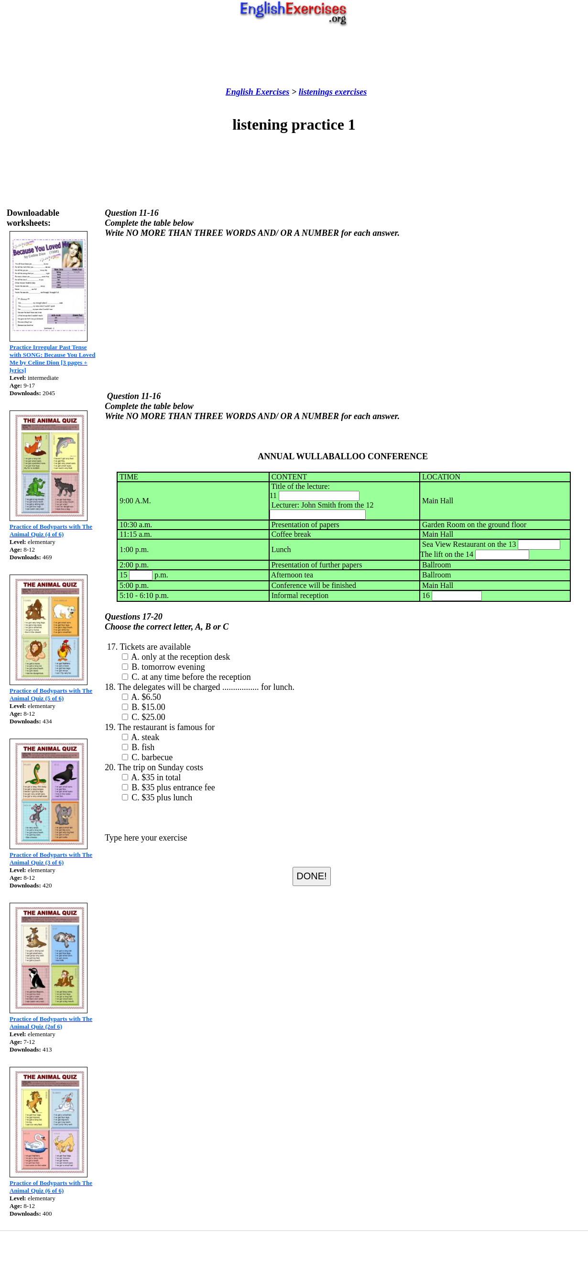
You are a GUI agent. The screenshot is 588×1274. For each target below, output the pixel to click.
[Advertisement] (294, 56)
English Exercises (258, 92)
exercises (350, 92)
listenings (316, 92)
